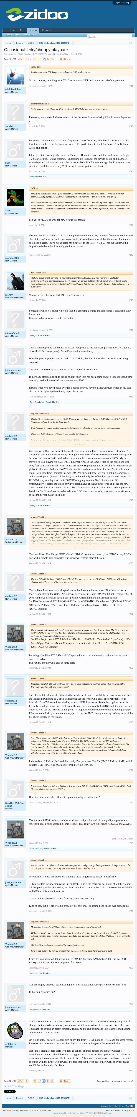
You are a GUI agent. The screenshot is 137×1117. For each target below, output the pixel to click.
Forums (33, 30)
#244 (131, 225)
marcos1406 (12, 258)
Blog (22, 30)
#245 (131, 255)
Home (12, 30)
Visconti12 (11, 539)
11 (35, 59)
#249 (131, 500)
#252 (131, 668)
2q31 (8, 163)
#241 (131, 86)
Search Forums (12, 35)
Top (127, 1106)
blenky (9, 295)
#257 (131, 911)
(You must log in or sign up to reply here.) (115, 1081)
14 (48, 59)
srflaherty (10, 1044)
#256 (131, 843)
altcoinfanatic (12, 333)
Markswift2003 (63, 54)
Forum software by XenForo (28, 1110)
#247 (131, 330)
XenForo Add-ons (62, 1113)
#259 (131, 1004)
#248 (131, 397)
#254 (131, 770)
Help (115, 1106)
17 (61, 59)
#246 (131, 300)
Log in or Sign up (122, 3)
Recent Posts (28, 35)
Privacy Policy (128, 1110)
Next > (67, 59)
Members (46, 30)
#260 (131, 1071)
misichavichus (13, 89)
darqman (34, 177)
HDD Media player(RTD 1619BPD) (32, 54)
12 (40, 59)
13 (44, 59)
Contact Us (106, 1106)
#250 (131, 563)
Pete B (33, 402)
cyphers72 (11, 436)
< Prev (20, 59)
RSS (131, 1106)
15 (52, 59)
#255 (131, 802)
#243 (131, 171)
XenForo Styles (78, 1113)
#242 (131, 126)
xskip (8, 210)
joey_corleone (36, 335)
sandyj (9, 126)
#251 (131, 614)
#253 (131, 722)
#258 (131, 968)
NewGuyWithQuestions (14, 804)
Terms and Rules (112, 1110)
